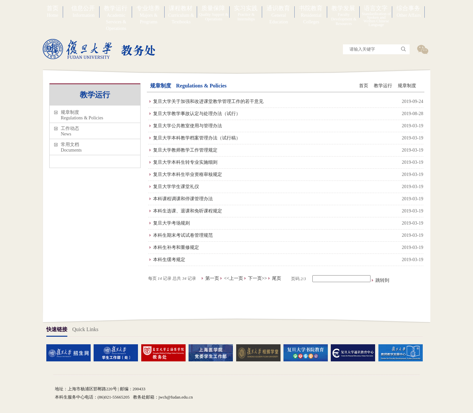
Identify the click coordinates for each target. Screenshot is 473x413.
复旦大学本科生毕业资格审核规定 (187, 174)
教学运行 (383, 85)
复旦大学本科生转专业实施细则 (185, 162)
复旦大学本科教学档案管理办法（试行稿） (196, 137)
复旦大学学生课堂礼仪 (176, 186)
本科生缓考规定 (169, 259)
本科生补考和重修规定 (176, 247)
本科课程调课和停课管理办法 (183, 198)
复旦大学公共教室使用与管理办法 (187, 125)
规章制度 (407, 85)
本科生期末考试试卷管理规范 (183, 235)
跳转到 (383, 280)
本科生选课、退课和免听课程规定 (187, 210)
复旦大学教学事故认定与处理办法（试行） (196, 113)
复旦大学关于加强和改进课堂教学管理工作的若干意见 (208, 101)
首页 (363, 85)
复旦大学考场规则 (171, 223)
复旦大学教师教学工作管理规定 (185, 150)
